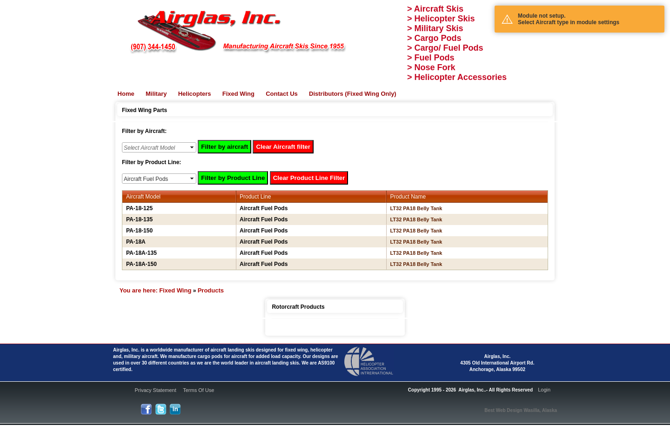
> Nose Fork (431, 67)
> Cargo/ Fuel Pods (445, 48)
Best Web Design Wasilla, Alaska (520, 410)
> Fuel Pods (431, 57)
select (192, 147)
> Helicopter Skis (441, 18)
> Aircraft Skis (435, 8)
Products (211, 290)
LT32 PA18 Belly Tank (416, 208)
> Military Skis (435, 28)
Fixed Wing (175, 290)
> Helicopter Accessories (457, 77)
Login (544, 389)
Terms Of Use (198, 390)
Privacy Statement (155, 390)
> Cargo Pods (434, 38)
